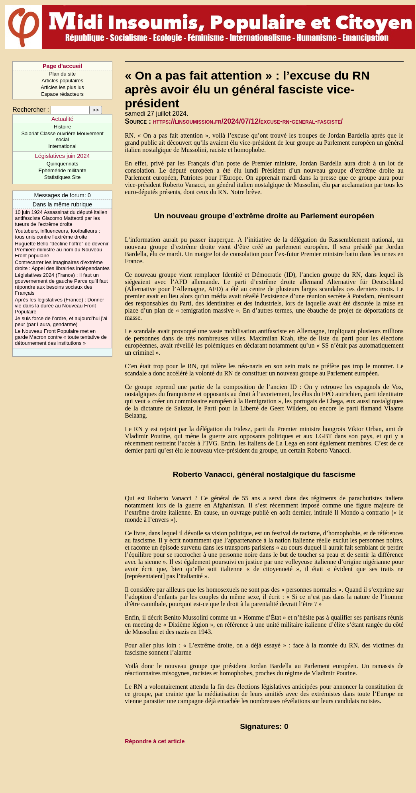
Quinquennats (62, 164)
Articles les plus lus (62, 87)
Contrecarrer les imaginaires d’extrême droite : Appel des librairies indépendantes (62, 265)
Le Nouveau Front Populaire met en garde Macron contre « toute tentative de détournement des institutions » (61, 337)
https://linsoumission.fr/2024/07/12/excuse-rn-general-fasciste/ (248, 121)
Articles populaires (62, 81)
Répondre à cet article (154, 741)
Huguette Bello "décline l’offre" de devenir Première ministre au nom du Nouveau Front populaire (61, 250)
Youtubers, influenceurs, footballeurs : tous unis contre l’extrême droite (57, 234)
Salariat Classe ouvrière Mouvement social (62, 136)
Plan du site (62, 74)
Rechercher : (30, 109)
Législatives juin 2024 (62, 156)
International (62, 146)
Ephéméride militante (62, 170)
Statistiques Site (62, 177)
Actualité (62, 119)
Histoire (62, 127)
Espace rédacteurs (62, 94)
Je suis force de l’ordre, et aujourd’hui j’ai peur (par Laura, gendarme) (61, 321)
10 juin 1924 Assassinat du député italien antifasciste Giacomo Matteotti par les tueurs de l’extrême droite (61, 218)
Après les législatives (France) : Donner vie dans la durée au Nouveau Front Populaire (59, 306)
